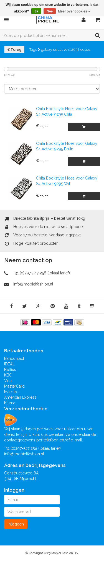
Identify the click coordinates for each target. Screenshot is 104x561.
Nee (50, 11)
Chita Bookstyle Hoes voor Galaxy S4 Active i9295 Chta (66, 112)
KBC (8, 375)
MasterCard (14, 386)
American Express (20, 397)
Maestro (11, 392)
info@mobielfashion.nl (33, 284)
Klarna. (10, 403)
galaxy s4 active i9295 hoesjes (65, 49)
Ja (36, 11)
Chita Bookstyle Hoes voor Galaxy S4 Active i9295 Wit (66, 181)
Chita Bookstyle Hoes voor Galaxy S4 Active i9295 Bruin (66, 146)
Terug (14, 49)
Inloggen (16, 524)
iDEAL (9, 364)
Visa (8, 380)
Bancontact (14, 358)
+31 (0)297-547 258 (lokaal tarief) (41, 273)
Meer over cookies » (74, 11)
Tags (34, 49)
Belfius (10, 369)
